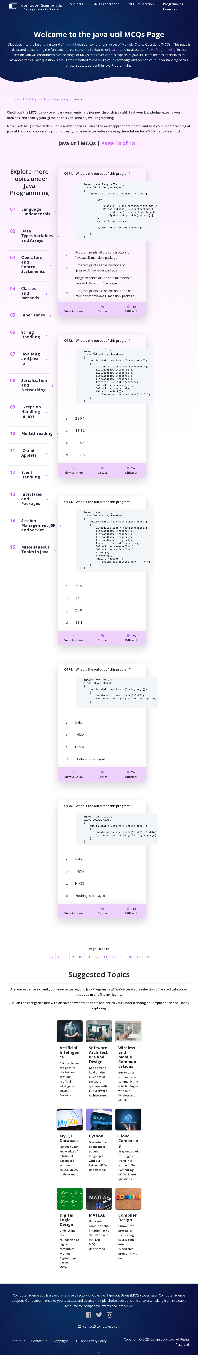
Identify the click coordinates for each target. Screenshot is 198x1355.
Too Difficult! (131, 309)
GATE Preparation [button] (106, 4)
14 (113, 957)
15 (122, 957)
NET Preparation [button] (141, 4)
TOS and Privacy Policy (90, 1341)
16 (130, 957)
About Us (18, 1341)
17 (138, 957)
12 (97, 957)
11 (88, 957)
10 (80, 957)
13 (105, 957)
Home (17, 99)
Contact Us (39, 1341)
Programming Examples (173, 6)
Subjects (77, 4)
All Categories (34, 99)
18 (146, 957)
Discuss (102, 309)
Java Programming (57, 99)
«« (51, 957)
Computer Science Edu (35, 6)
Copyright (60, 1341)
